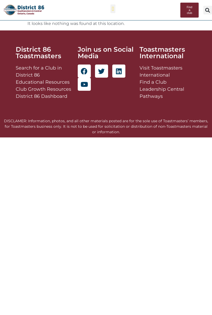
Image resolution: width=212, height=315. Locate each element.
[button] (112, 8)
